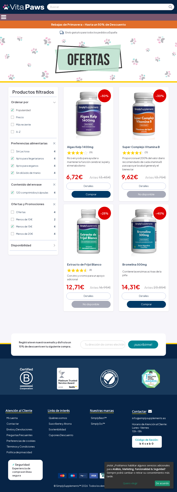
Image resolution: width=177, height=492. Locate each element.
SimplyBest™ (99, 417)
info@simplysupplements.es (149, 418)
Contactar (13, 423)
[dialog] (139, 475)
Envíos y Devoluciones (19, 429)
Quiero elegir (130, 483)
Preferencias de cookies (21, 440)
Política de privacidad (19, 452)
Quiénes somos (58, 417)
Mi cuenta (12, 417)
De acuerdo (162, 483)
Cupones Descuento (61, 435)
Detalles (88, 185)
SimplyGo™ (98, 423)
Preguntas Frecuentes (19, 435)
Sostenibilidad (57, 429)
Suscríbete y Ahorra (60, 423)
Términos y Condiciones (21, 446)
